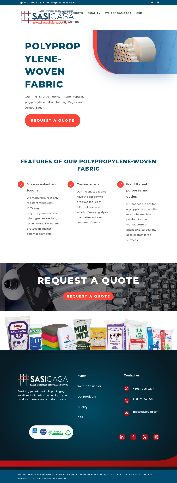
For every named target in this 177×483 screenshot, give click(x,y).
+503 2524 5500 (143, 399)
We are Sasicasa (89, 386)
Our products (86, 396)
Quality (94, 13)
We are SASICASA (118, 13)
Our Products (71, 13)
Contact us (69, 22)
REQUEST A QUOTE (52, 120)
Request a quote (88, 296)
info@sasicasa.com (145, 412)
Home (81, 375)
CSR (139, 13)
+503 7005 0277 (33, 2)
